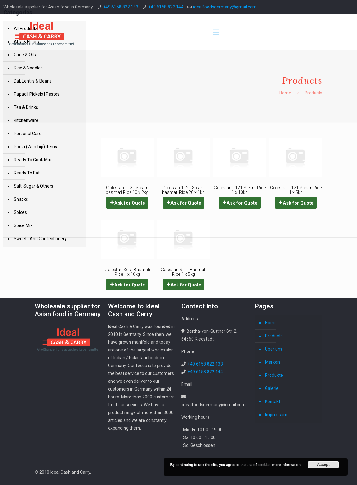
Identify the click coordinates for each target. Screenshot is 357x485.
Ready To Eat (27, 172)
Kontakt (272, 401)
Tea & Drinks (26, 107)
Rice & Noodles (28, 67)
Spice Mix (23, 225)
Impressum (276, 414)
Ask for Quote (129, 203)
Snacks (21, 199)
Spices (20, 212)
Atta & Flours (26, 41)
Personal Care (28, 133)
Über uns (273, 348)
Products (274, 335)
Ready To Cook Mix (32, 159)
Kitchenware (26, 120)
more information (286, 465)
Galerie (272, 388)
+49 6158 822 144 (165, 6)
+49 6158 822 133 (120, 6)
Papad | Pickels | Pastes (37, 94)
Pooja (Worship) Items (35, 146)
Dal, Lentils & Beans (33, 80)
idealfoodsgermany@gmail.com (225, 6)
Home (285, 92)
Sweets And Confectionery (40, 238)
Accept (323, 464)
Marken (272, 362)
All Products (25, 28)
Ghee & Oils (25, 54)
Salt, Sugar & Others (33, 186)
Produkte (274, 375)
